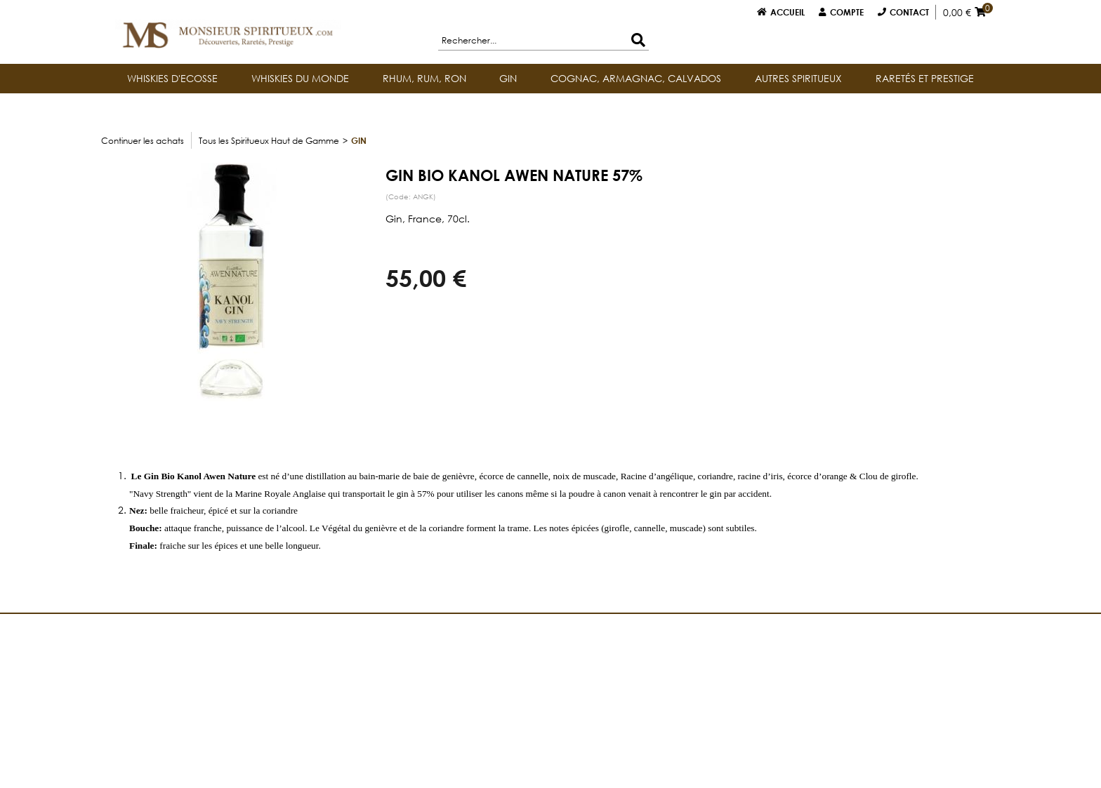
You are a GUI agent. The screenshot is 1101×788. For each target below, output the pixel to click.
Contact (909, 12)
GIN (508, 78)
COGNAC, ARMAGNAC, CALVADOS (635, 78)
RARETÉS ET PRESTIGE (925, 78)
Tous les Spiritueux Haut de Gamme (269, 141)
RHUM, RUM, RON (424, 78)
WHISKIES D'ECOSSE (172, 78)
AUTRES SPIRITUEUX (798, 78)
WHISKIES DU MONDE (300, 78)
